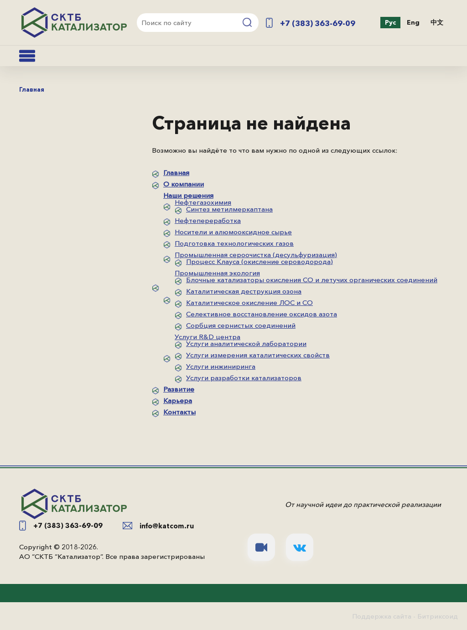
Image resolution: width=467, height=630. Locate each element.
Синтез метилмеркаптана (229, 209)
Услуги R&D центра (207, 336)
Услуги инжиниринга (220, 366)
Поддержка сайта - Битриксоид (405, 616)
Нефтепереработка (208, 220)
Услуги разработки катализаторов (243, 377)
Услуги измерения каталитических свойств (258, 355)
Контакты (179, 412)
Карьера (177, 400)
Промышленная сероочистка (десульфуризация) (256, 254)
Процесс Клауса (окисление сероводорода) (259, 261)
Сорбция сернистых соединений (241, 325)
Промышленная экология (217, 273)
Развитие (178, 389)
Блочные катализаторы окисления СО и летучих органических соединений (311, 279)
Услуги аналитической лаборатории (246, 343)
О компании (183, 184)
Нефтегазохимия (203, 202)
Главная (176, 172)
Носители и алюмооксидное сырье (233, 231)
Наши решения (188, 195)
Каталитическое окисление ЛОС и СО (249, 302)
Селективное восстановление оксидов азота (261, 314)
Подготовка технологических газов (234, 243)
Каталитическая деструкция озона (243, 291)
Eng (413, 22)
